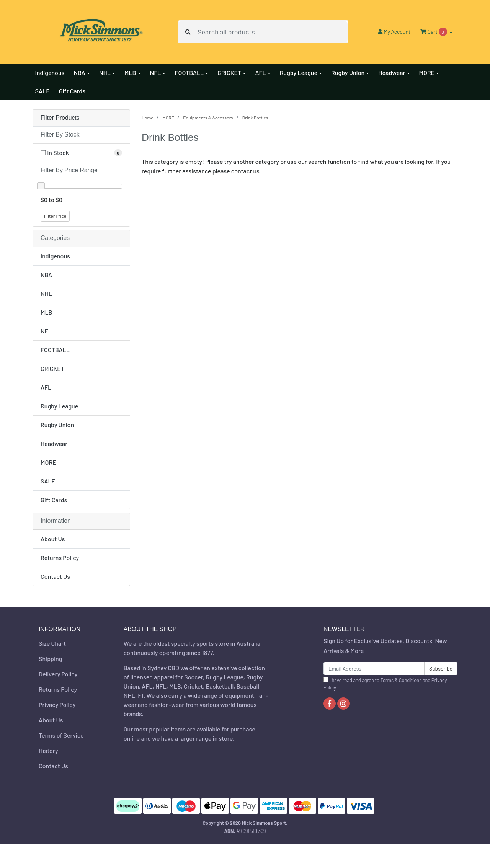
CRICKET (52, 368)
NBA (46, 274)
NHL (46, 293)
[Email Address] (374, 668)
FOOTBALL (55, 349)
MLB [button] (130, 72)
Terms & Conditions (401, 680)
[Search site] (188, 31)
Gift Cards (72, 91)
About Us (53, 538)
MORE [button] (427, 72)
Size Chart (52, 643)
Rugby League (59, 406)
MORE (48, 462)
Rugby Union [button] (347, 72)
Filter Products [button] (60, 117)
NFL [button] (155, 72)
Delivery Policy (58, 673)
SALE (42, 91)
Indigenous (50, 72)
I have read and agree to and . (385, 684)
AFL (46, 387)
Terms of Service (61, 735)
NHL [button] (105, 72)
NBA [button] (79, 72)
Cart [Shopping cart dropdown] (434, 32)
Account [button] (394, 31)
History (48, 750)
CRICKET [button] (229, 72)
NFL (46, 331)
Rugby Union (57, 424)
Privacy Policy (57, 704)
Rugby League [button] (298, 72)
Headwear (54, 443)
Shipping (50, 658)
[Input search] (273, 31)
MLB (46, 312)
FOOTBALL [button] (189, 72)
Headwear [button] (391, 72)
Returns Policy (60, 557)
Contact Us (55, 576)
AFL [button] (260, 72)
